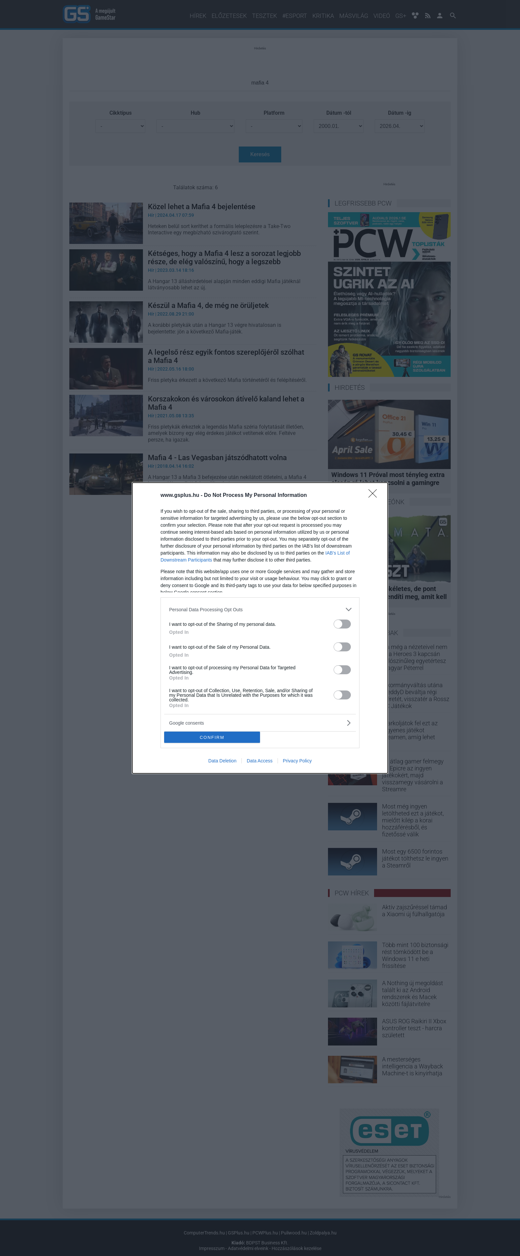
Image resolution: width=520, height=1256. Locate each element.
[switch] (342, 624)
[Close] (374, 495)
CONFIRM (212, 737)
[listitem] (260, 609)
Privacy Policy (297, 760)
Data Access (260, 760)
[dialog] (260, 628)
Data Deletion (222, 760)
